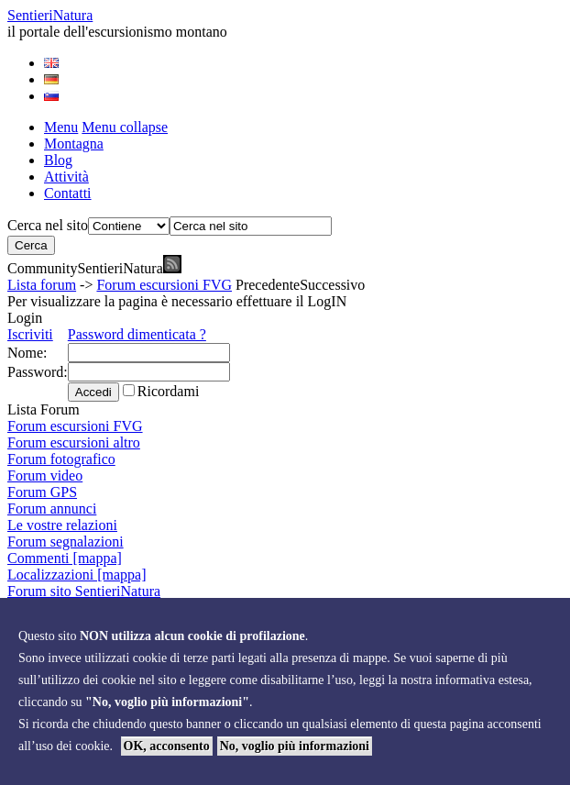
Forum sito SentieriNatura (83, 591)
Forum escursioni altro (73, 442)
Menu (61, 127)
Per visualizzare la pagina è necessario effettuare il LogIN (176, 301)
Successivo (332, 285)
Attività (66, 176)
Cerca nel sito (47, 225)
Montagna (74, 143)
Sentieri (50, 15)
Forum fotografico (61, 459)
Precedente (268, 285)
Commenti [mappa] (64, 558)
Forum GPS (42, 492)
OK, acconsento (167, 746)
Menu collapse (125, 127)
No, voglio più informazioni (294, 746)
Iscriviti (30, 334)
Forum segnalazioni (65, 541)
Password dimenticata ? (137, 334)
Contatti (68, 193)
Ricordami (168, 391)
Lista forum (41, 285)
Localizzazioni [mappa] (76, 574)
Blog (58, 160)
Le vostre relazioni (62, 525)
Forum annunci (51, 508)
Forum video (44, 475)
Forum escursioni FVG (164, 285)
